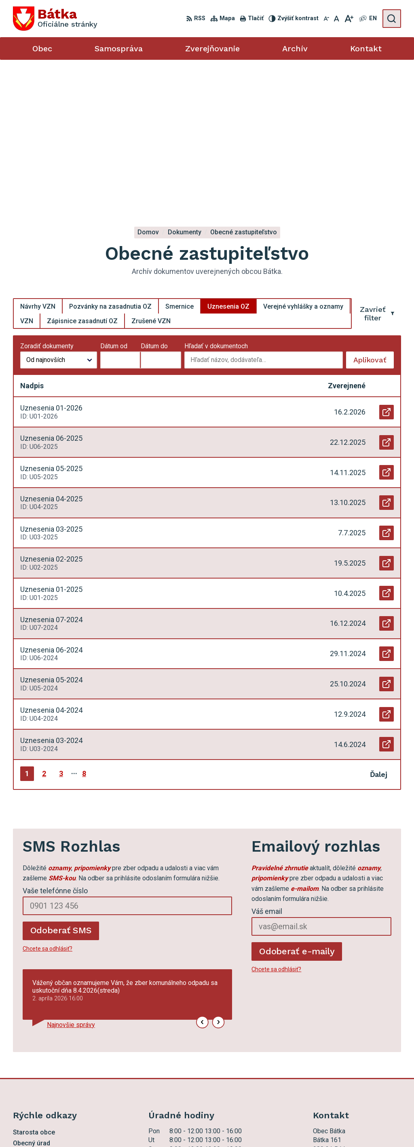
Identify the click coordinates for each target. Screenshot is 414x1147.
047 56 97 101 (333, 1056)
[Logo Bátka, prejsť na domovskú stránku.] (55, 18)
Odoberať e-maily (297, 803)
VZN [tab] (26, 173)
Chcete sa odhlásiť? (47, 801)
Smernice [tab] (179, 158)
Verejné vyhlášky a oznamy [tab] (303, 158)
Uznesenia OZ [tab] (228, 158)
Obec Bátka (236, 1126)
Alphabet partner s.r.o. (135, 1126)
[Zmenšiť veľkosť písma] (326, 18)
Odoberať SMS (61, 783)
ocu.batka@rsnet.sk (340, 1065)
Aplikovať (373, 214)
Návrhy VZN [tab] (37, 158)
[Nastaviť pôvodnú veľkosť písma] (337, 18)
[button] (202, 874)
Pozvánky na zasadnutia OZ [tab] (110, 158)
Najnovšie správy (71, 877)
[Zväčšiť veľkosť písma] (349, 18)
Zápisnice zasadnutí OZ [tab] (82, 173)
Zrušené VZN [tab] (151, 173)
